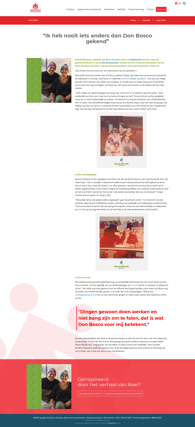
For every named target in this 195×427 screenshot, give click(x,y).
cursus (134, 285)
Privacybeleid (90, 420)
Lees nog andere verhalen (90, 393)
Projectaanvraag (136, 9)
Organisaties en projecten (89, 9)
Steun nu (161, 9)
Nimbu (118, 423)
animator (125, 78)
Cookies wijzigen (103, 420)
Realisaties (109, 9)
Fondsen (70, 9)
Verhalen (121, 9)
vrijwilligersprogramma (86, 294)
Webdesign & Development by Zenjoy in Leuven (90, 423)
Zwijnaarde (135, 59)
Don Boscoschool (110, 62)
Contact (150, 9)
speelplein (141, 78)
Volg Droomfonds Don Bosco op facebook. (123, 393)
